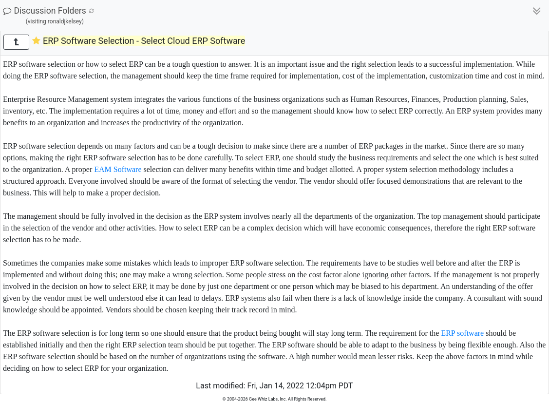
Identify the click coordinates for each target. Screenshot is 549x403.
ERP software (462, 333)
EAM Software (117, 169)
